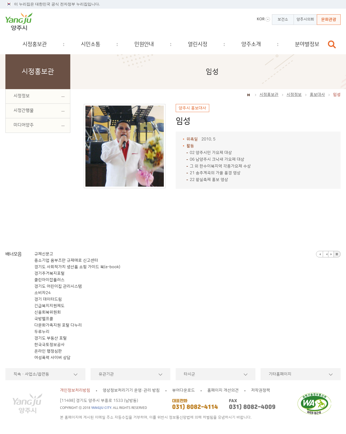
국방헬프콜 (43, 319)
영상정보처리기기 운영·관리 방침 (131, 390)
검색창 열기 (332, 44)
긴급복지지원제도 (49, 306)
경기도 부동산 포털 (50, 338)
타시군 (189, 374)
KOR (261, 18)
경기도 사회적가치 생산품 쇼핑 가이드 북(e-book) (77, 267)
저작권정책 (260, 390)
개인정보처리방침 (75, 390)
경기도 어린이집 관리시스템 (58, 286)
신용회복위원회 (47, 312)
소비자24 (42, 293)
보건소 (283, 19)
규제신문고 (43, 254)
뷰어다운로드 (183, 390)
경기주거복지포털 (49, 273)
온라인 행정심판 (48, 351)
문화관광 (328, 19)
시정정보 (294, 94)
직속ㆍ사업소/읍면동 (31, 374)
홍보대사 (317, 94)
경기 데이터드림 (48, 299)
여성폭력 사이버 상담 (52, 357)
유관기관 (106, 374)
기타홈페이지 (280, 374)
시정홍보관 (269, 94)
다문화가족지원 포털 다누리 (58, 325)
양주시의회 (305, 19)
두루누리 (41, 331)
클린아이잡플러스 (49, 280)
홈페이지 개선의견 (223, 390)
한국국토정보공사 (49, 344)
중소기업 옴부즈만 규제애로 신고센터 (66, 260)
